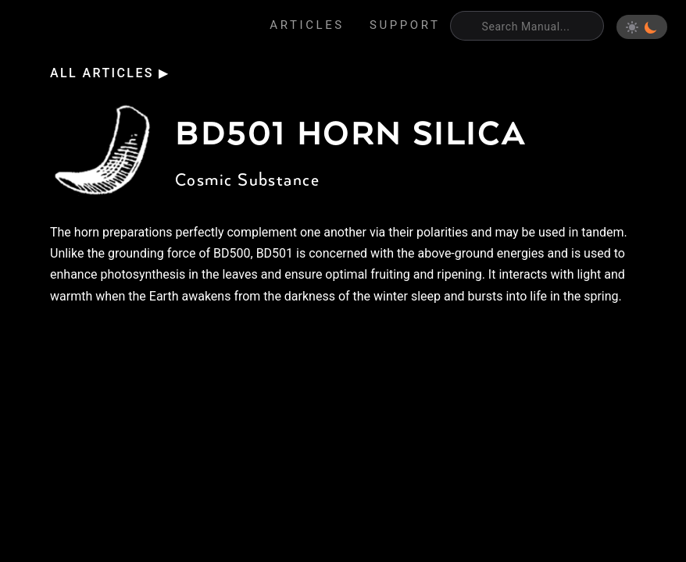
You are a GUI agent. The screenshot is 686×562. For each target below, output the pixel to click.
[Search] (527, 26)
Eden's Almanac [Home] (87, 27)
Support (405, 25)
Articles (307, 25)
